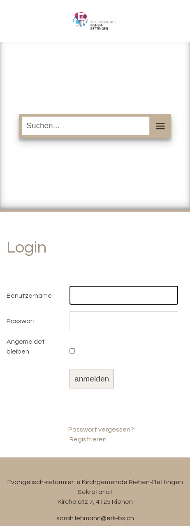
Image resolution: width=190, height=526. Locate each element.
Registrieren (88, 439)
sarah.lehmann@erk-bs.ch (95, 518)
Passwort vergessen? (101, 429)
